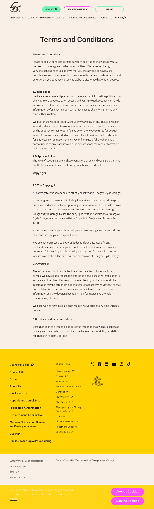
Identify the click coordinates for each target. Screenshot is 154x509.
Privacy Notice (18, 467)
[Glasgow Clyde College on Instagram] (121, 365)
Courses (51, 9)
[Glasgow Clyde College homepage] (16, 7)
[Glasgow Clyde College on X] (92, 365)
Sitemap (14, 472)
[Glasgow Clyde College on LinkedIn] (106, 365)
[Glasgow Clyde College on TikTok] (128, 365)
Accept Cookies (127, 491)
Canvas (109, 9)
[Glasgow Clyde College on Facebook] (99, 365)
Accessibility (17, 478)
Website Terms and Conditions (26, 461)
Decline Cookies (127, 501)
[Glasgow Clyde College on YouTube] (114, 365)
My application (78, 9)
